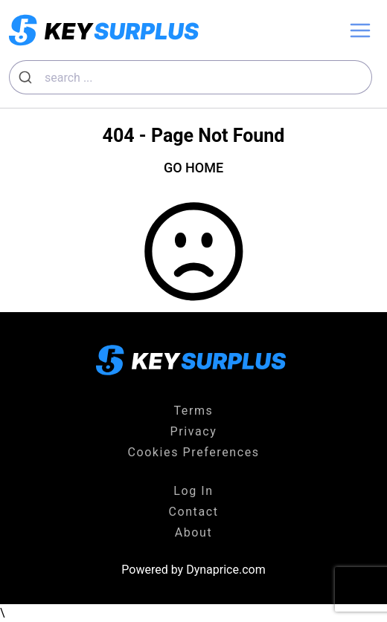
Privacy (193, 431)
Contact (193, 512)
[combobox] (190, 77)
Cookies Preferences (193, 452)
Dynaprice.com (226, 570)
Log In (193, 491)
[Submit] (27, 77)
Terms (194, 411)
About (194, 532)
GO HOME (193, 167)
